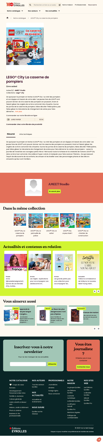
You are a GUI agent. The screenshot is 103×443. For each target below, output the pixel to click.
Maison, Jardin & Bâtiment (15, 410)
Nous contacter (54, 394)
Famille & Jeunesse (16, 397)
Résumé (11, 134)
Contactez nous (83, 367)
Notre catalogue (13, 11)
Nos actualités (51, 11)
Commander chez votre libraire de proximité (24, 124)
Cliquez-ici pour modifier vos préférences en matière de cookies (72, 439)
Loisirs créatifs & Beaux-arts (18, 404)
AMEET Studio (20, 90)
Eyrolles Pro (71, 416)
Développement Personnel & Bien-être (17, 392)
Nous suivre (92, 5)
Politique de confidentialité (72, 423)
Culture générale (15, 400)
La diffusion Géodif (71, 411)
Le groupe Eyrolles (71, 388)
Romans (12, 388)
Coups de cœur (16, 385)
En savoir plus (54, 191)
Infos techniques (25, 134)
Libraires (51, 388)
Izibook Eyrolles (87, 400)
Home (7, 18)
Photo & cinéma (15, 415)
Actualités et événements (37, 401)
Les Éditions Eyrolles (71, 394)
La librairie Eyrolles (71, 405)
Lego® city (20, 93)
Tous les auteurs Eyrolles (38, 386)
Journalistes (53, 385)
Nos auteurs (33, 11)
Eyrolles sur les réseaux (38, 413)
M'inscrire (52, 364)
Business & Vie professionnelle (15, 419)
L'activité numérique (71, 400)
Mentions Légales (74, 419)
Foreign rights (53, 391)
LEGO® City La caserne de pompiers (44, 18)
